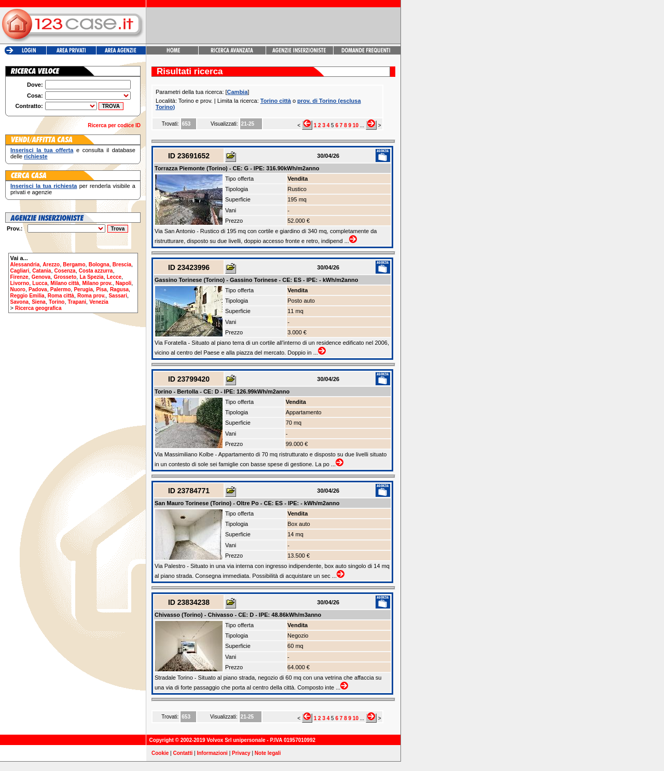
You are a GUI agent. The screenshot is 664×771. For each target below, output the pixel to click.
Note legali (268, 753)
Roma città (61, 296)
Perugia (83, 289)
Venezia (98, 302)
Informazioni (212, 753)
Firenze (19, 277)
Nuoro (17, 289)
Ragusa (119, 289)
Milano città (64, 283)
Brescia (122, 264)
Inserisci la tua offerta (41, 150)
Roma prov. (91, 296)
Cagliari (20, 271)
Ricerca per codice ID (114, 125)
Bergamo (74, 264)
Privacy (241, 753)
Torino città (275, 101)
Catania (41, 271)
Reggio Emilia (27, 296)
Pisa (101, 289)
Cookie (160, 753)
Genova (41, 277)
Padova (38, 289)
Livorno (20, 283)
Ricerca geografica (38, 308)
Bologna (99, 264)
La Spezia (91, 277)
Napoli (124, 283)
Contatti (183, 753)
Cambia (237, 92)
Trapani (77, 302)
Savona (19, 302)
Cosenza (65, 271)
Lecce (114, 277)
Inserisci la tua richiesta (43, 186)
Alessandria (25, 264)
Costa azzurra (96, 271)
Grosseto (64, 277)
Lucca (39, 283)
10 (355, 125)
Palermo (60, 289)
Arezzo (51, 264)
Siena (39, 302)
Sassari (117, 296)
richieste (35, 156)
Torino (56, 302)
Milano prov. (97, 283)
